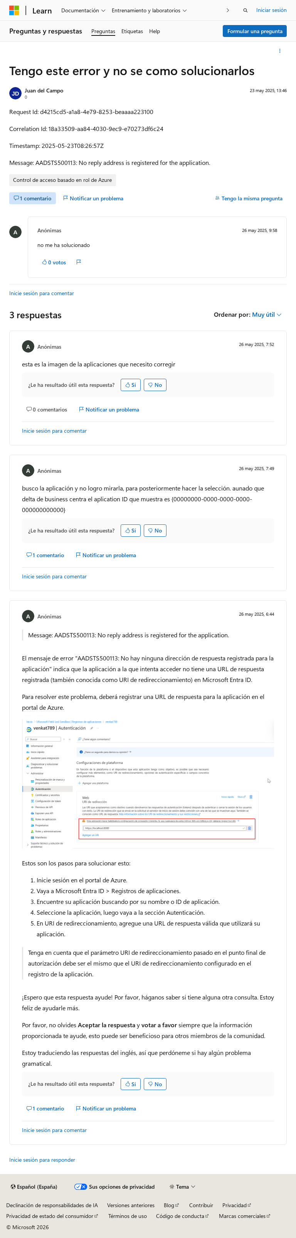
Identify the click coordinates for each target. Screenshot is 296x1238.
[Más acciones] (280, 51)
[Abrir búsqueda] (245, 10)
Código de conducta (180, 1216)
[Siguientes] (228, 10)
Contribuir (201, 1205)
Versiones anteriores (131, 1205)
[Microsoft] (14, 10)
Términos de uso (127, 1216)
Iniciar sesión (271, 9)
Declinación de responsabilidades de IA (52, 1205)
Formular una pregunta (255, 31)
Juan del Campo (44, 90)
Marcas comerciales (242, 1216)
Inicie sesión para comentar (41, 293)
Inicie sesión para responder (42, 1159)
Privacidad (234, 1205)
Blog (169, 1205)
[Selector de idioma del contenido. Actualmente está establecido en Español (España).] (34, 1187)
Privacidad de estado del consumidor (49, 1216)
